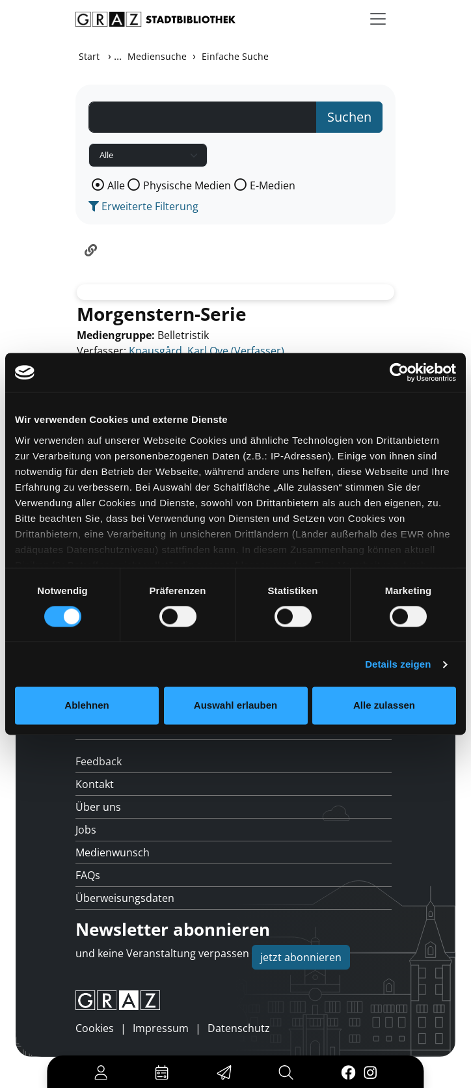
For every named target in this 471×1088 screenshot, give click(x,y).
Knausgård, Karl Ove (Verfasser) (206, 351)
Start (89, 56)
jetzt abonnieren (301, 957)
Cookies (94, 1028)
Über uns (98, 807)
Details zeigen (398, 664)
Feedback (98, 761)
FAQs (87, 875)
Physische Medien (187, 185)
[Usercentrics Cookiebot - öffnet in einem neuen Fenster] (399, 372)
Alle (116, 185)
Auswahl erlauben (235, 705)
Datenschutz (239, 1028)
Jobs (85, 830)
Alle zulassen (384, 705)
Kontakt (94, 784)
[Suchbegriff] (202, 117)
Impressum (161, 1028)
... (118, 56)
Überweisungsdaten (124, 898)
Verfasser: (101, 351)
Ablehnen (86, 705)
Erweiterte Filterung (143, 206)
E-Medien (272, 185)
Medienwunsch (112, 852)
